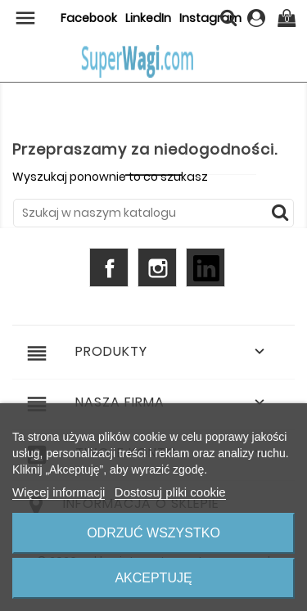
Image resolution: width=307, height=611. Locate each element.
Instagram (157, 267)
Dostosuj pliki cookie (170, 492)
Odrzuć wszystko (153, 533)
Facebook (89, 18)
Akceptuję (153, 578)
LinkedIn (148, 18)
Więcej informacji (58, 492)
